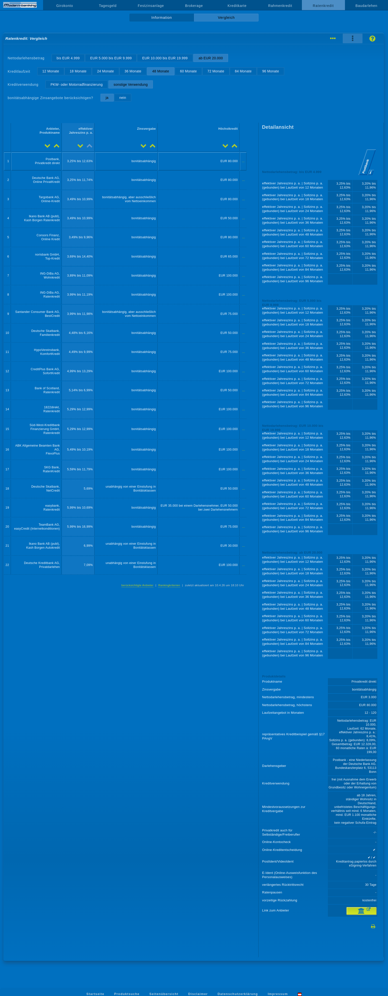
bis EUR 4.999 (68, 58)
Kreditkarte (237, 6)
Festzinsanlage (151, 6)
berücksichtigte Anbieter (137, 585)
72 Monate (215, 71)
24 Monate (105, 71)
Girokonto (64, 6)
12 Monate (50, 71)
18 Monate (78, 71)
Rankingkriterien (169, 585)
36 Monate (132, 71)
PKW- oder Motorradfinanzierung (76, 85)
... (243, 161)
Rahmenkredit (280, 6)
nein (122, 98)
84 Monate (243, 71)
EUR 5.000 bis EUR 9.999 (111, 58)
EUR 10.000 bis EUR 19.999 (165, 58)
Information (161, 18)
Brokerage (194, 6)
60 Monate (188, 71)
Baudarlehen (367, 6)
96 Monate (270, 71)
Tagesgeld (108, 6)
